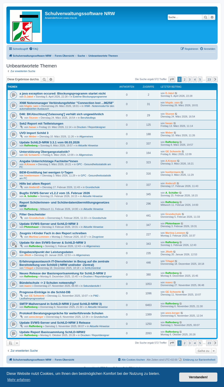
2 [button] (184, 79)
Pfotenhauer (31, 227)
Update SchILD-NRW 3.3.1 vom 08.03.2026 (49, 142)
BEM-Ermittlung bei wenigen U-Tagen (46, 172)
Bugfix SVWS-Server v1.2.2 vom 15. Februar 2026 (54, 193)
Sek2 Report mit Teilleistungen (41, 123)
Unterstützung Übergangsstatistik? (44, 151)
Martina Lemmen (39, 236)
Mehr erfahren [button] (18, 380)
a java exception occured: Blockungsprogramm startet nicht (62, 93)
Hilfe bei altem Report (35, 183)
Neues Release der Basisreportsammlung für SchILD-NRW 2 (62, 273)
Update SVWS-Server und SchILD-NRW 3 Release (54, 322)
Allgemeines (86, 136)
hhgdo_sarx (31, 106)
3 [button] (190, 79)
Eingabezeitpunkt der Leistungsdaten (46, 252)
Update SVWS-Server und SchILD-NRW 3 (48, 224)
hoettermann (32, 175)
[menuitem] (33, 49)
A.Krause (29, 164)
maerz (28, 285)
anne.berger (36, 316)
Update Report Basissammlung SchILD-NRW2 (52, 332)
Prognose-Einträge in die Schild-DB (44, 292)
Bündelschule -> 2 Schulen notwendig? (47, 282)
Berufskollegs (88, 117)
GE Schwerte (32, 154)
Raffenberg (31, 145)
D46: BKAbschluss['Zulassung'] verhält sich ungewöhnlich (61, 114)
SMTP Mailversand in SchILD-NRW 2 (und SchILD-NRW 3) (60, 304)
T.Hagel (28, 268)
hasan (32, 127)
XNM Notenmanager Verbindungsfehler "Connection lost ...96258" (66, 103)
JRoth (27, 255)
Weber (33, 136)
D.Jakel (28, 96)
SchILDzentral (93, 268)
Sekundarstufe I (92, 285)
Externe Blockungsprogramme (90, 96)
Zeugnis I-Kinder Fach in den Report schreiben (52, 233)
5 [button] (200, 79)
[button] (171, 79)
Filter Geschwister (32, 214)
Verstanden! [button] (198, 377)
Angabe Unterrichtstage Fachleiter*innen (48, 161)
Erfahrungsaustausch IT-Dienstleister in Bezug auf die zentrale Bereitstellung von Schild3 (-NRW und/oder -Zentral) (64, 263)
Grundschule (92, 187)
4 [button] (195, 79)
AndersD (34, 187)
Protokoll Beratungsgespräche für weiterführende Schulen (61, 313)
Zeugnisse (98, 236)
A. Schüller (30, 196)
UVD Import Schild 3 (34, 133)
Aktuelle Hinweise (88, 145)
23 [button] (209, 79)
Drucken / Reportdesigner (91, 127)
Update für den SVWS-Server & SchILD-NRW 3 (52, 242)
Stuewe (33, 117)
